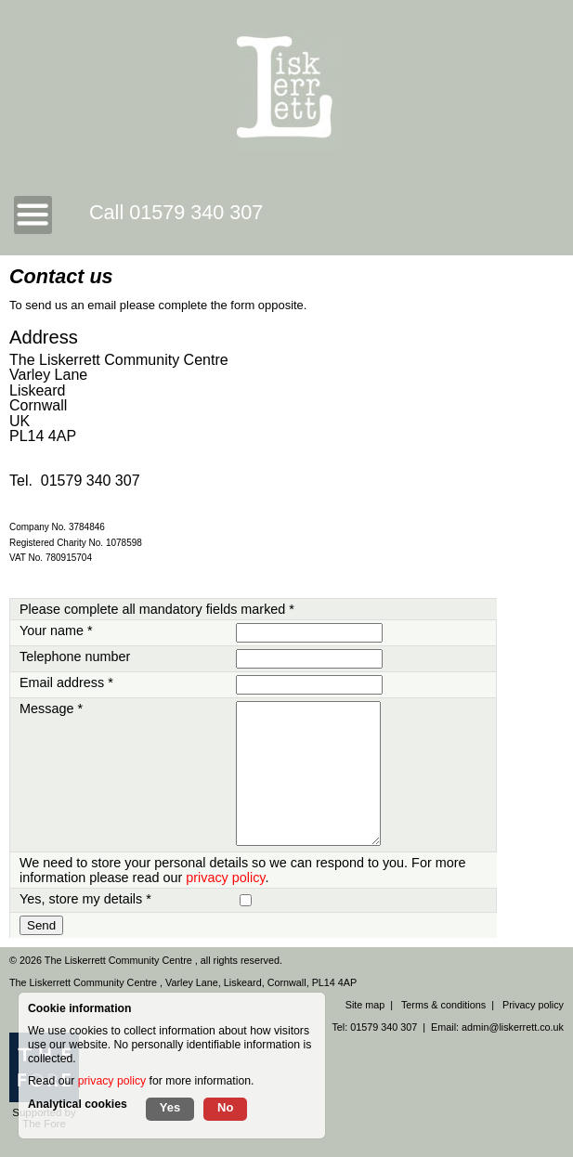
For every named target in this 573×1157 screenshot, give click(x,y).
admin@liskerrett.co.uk (513, 1027)
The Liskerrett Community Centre (120, 960)
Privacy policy (533, 1004)
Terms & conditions (443, 1004)
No (225, 1107)
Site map (365, 1004)
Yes (170, 1107)
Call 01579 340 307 (176, 212)
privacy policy (225, 877)
